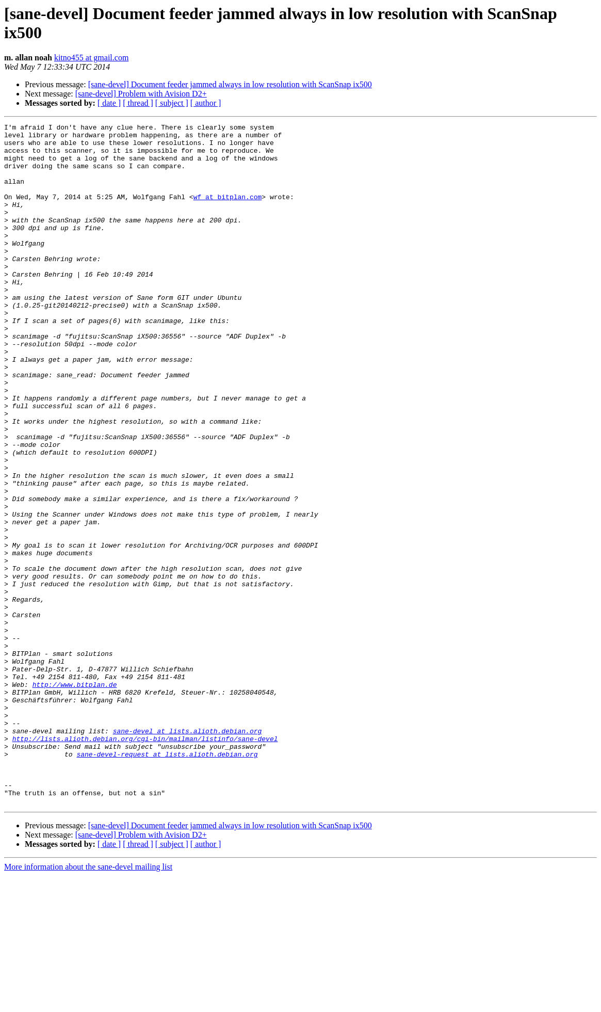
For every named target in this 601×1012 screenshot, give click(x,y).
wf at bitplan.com (227, 212)
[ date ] (109, 103)
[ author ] (205, 103)
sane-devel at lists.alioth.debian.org (187, 853)
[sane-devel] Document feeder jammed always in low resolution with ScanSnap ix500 (230, 84)
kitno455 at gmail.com (91, 57)
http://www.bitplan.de (75, 797)
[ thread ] (138, 103)
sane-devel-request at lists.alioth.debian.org (166, 881)
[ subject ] (171, 103)
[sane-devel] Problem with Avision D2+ (141, 93)
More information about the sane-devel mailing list (88, 1003)
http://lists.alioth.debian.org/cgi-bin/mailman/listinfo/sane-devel (145, 862)
